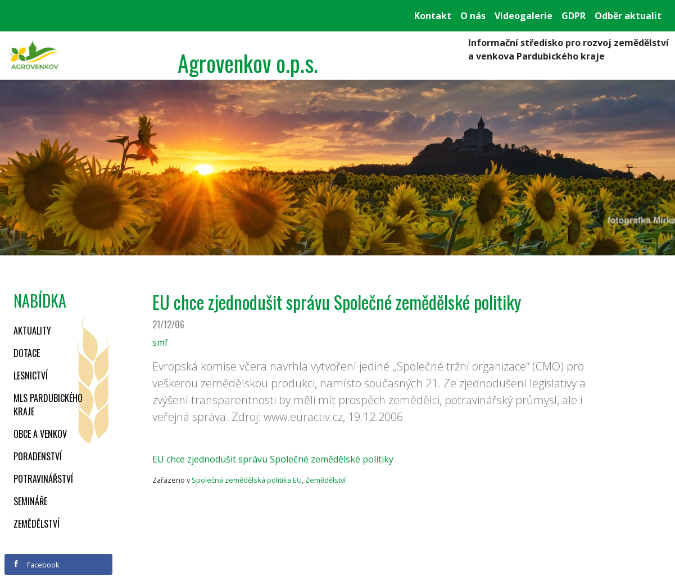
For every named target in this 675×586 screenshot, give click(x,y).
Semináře (30, 501)
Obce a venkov (40, 434)
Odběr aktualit (628, 16)
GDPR (573, 16)
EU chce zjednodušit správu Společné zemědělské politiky (272, 459)
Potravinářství (43, 479)
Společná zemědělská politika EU (247, 480)
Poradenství (37, 456)
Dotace (26, 353)
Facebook (36, 565)
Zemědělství (36, 523)
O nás (473, 16)
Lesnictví (30, 375)
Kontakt (432, 16)
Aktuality (32, 330)
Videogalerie (523, 16)
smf (160, 342)
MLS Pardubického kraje (48, 404)
